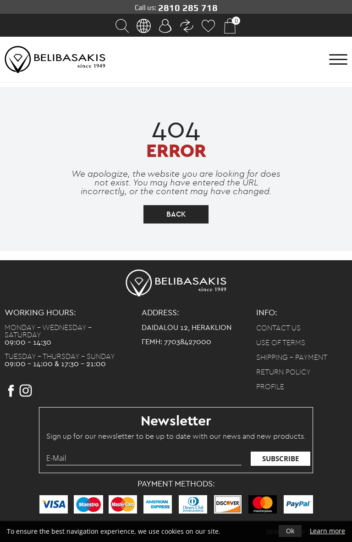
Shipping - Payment (291, 357)
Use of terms (280, 342)
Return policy (283, 372)
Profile (270, 387)
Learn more (327, 530)
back (176, 214)
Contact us (278, 328)
